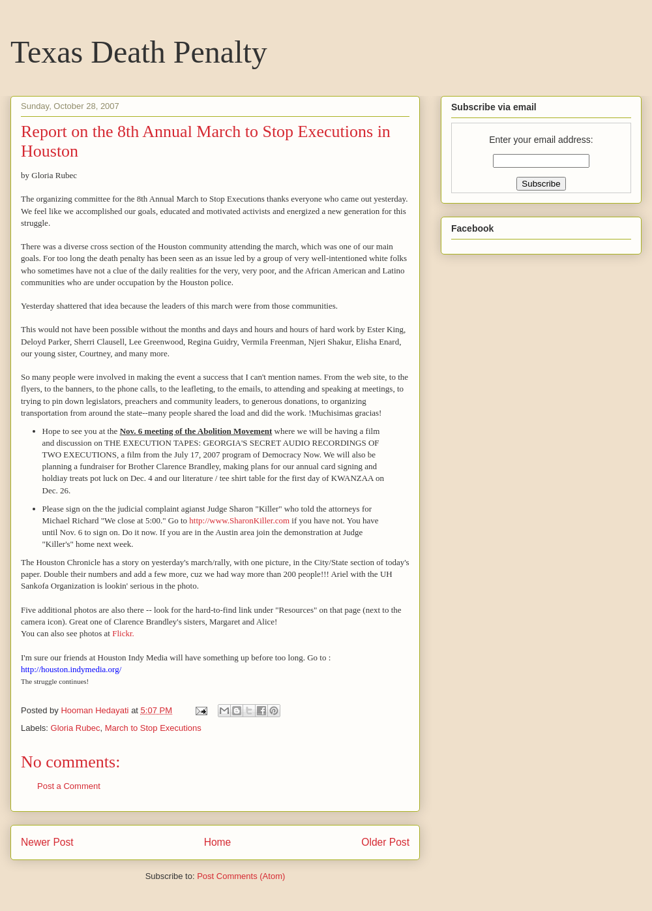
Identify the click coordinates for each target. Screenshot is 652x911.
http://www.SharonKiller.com (239, 520)
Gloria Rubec (75, 728)
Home (217, 842)
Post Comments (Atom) (241, 876)
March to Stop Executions (153, 728)
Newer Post (47, 842)
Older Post (385, 842)
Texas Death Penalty (138, 52)
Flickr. (123, 633)
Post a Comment (68, 786)
